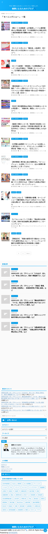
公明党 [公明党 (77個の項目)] (4, 491)
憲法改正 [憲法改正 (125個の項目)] (36, 498)
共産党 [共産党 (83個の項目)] (10, 491)
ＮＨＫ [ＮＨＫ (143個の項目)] (32, 510)
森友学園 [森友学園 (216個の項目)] (27, 502)
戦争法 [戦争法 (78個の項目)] (43, 498)
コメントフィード (6, 469)
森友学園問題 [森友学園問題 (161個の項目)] (36, 502)
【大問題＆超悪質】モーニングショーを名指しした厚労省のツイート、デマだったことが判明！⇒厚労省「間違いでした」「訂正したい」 (28, 146)
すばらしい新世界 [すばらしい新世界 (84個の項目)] (16, 483)
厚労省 (31, 150)
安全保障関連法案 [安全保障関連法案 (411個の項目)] (7, 498)
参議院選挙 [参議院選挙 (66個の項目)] (5, 495)
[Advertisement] (24, 349)
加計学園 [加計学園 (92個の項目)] (31, 491)
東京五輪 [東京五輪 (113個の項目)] (12, 502)
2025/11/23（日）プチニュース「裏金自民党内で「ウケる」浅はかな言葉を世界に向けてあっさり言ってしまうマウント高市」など (28, 303)
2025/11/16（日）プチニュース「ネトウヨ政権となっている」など (22, 410)
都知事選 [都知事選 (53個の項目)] (20, 510)
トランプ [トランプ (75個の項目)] (17, 487)
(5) (41, 37)
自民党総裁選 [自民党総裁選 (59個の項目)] (12, 510)
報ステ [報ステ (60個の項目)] (26, 495)
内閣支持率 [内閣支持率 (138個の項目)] (24, 491)
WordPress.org (5, 471)
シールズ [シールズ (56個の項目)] (5, 487)
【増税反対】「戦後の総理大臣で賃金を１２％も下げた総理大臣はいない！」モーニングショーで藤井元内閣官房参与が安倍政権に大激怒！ (28, 241)
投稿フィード (5, 466)
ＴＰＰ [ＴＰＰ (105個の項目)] (38, 510)
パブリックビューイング (27, 226)
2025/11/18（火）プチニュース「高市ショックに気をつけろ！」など (22, 406)
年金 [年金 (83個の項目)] (30, 498)
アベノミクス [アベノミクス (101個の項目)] (37, 483)
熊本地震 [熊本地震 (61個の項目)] (22, 506)
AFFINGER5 (13, 533)
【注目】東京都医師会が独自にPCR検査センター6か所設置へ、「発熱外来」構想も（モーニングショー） (28, 108)
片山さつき (33, 206)
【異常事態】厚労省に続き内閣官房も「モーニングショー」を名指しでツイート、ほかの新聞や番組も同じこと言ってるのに (28, 164)
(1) (46, 95)
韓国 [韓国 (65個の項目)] (26, 510)
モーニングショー (24, 37)
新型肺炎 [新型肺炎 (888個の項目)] (5, 502)
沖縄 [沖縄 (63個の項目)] (16, 506)
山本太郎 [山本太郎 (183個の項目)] (16, 498)
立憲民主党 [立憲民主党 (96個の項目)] (37, 506)
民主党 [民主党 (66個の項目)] (4, 506)
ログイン (4, 464)
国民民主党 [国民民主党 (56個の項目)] (19, 495)
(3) (36, 245)
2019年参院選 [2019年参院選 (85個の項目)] (6, 483)
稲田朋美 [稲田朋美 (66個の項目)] (29, 506)
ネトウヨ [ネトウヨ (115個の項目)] (24, 487)
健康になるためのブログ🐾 (24, 9)
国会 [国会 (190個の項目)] (12, 495)
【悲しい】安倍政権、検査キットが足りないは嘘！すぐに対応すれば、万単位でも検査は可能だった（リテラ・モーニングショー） (28, 182)
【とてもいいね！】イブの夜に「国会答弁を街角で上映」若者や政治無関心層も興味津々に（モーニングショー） (28, 221)
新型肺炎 (32, 37)
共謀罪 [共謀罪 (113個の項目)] (16, 491)
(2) (36, 75)
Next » (28, 253)
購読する (6, 474)
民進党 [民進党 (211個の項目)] (10, 506)
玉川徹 (37, 95)
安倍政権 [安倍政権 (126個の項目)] (33, 495)
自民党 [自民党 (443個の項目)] (4, 510)
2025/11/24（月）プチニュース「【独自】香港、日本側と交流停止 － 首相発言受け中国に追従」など (28, 288)
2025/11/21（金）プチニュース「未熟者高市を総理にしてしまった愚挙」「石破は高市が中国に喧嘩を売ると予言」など (28, 330)
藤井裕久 (38, 206)
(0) (41, 113)
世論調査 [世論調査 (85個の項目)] (42, 487)
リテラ (31, 186)
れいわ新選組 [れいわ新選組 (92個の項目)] (27, 483)
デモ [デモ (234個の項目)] (11, 487)
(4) (41, 55)
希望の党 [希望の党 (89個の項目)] (24, 498)
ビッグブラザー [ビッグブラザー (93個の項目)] (33, 487)
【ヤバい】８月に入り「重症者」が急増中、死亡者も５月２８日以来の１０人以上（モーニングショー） (28, 50)
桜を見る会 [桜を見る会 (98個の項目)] (20, 502)
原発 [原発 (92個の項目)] (38, 491)
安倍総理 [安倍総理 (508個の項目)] (40, 495)
